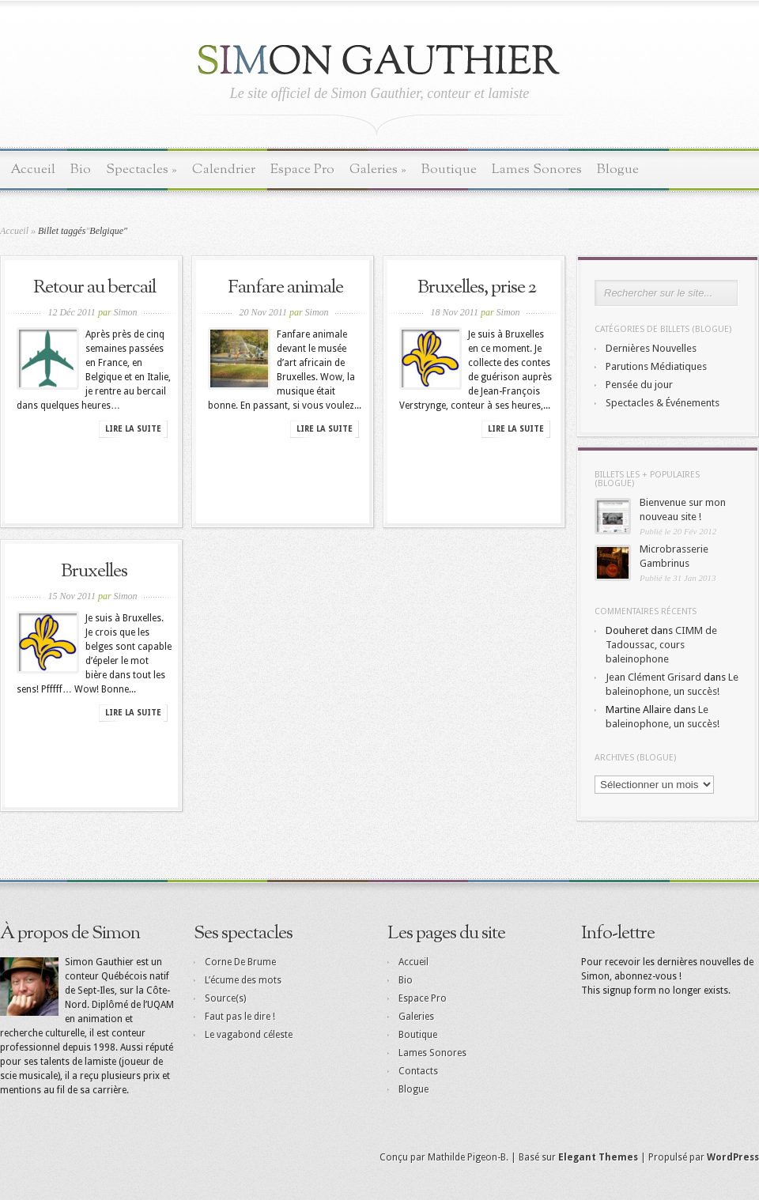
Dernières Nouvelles (651, 348)
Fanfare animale (285, 287)
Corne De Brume (240, 962)
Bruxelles (94, 571)
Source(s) (225, 998)
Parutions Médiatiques (656, 366)
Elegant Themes (598, 1157)
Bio (80, 169)
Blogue (618, 169)
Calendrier (223, 169)
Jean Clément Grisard (653, 677)
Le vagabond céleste (249, 1034)
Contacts (418, 1071)
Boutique (449, 169)
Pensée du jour (639, 385)
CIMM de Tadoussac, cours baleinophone (661, 645)
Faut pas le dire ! (240, 1016)
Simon (126, 312)
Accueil (32, 169)
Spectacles (141, 169)
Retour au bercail (94, 287)
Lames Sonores (537, 169)
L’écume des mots (243, 980)
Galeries (377, 169)
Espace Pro (302, 169)
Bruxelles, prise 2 (476, 287)
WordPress (733, 1157)
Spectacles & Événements (662, 403)
